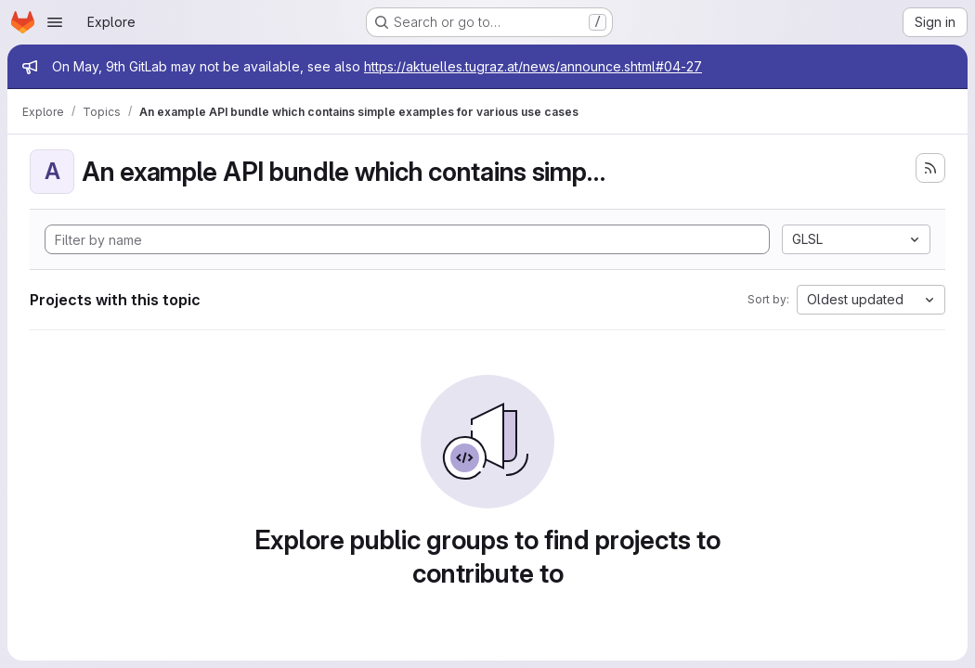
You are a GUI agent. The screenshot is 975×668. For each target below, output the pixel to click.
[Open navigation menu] (55, 22)
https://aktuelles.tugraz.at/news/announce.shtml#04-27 (533, 66)
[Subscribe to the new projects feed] (930, 168)
